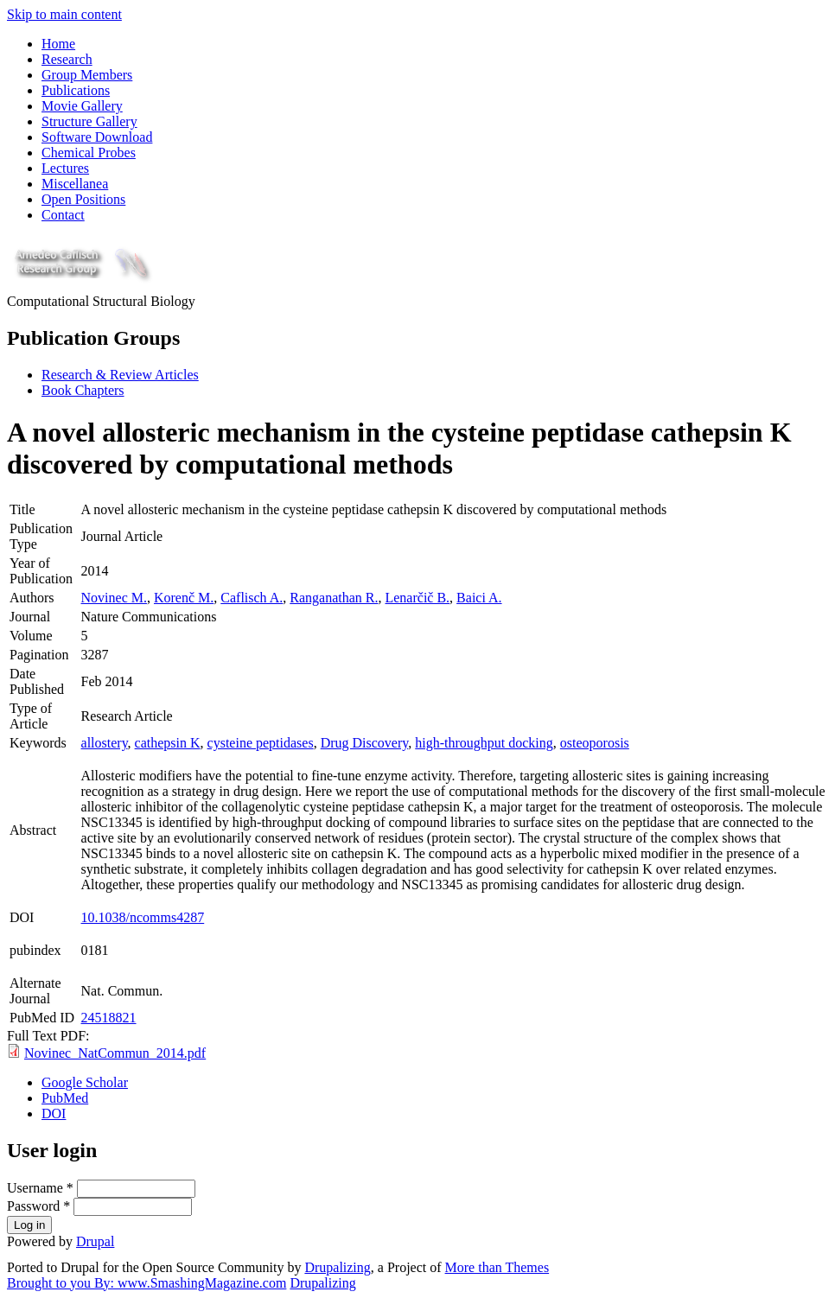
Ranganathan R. (334, 597)
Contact (63, 214)
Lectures (65, 168)
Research (66, 59)
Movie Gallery (82, 106)
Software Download (96, 137)
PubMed (64, 1098)
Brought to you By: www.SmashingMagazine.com (146, 1283)
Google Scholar (84, 1082)
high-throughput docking (484, 742)
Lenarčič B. (417, 597)
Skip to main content (64, 14)
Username (40, 1187)
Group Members (86, 74)
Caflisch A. (251, 597)
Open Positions (83, 199)
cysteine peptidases (260, 742)
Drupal (95, 1241)
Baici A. (478, 597)
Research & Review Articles (120, 374)
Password (38, 1206)
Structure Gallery (89, 121)
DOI (53, 1113)
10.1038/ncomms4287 (143, 917)
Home (58, 43)
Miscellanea (74, 183)
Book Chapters (82, 390)
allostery (104, 742)
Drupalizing (337, 1267)
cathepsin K (168, 742)
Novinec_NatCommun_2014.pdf (115, 1053)
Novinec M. (114, 597)
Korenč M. (184, 597)
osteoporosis (594, 742)
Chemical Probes (88, 152)
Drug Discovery (365, 742)
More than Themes (497, 1267)
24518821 (109, 1017)
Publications (75, 90)
